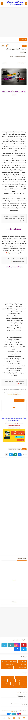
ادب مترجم (23, 677)
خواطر (24, 45)
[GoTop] (3, 718)
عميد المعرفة (23, 698)
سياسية (24, 683)
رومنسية (4, 680)
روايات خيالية (13, 661)
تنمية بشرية (11, 680)
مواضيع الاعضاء (12, 449)
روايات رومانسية (10, 664)
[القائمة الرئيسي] (26, 3)
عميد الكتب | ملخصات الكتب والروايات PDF (15, 3)
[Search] (19, 718)
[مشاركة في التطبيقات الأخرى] (6, 454)
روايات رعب (23, 664)
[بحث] (2, 3)
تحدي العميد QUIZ (21, 696)
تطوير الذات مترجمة (21, 680)
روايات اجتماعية (22, 661)
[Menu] (14, 718)
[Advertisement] (14, 22)
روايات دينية (5, 661)
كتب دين (10, 686)
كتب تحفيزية (23, 686)
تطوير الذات (10, 677)
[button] (20, 454)
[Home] (24, 718)
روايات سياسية (22, 667)
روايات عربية (9, 667)
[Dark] (8, 718)
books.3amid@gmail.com (14, 394)
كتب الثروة (16, 683)
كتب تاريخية (6, 683)
